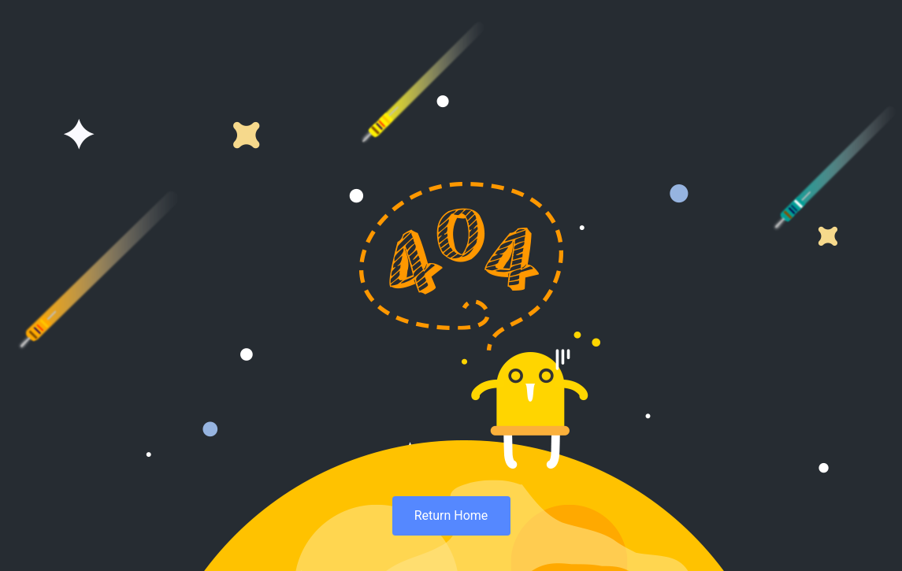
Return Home (451, 515)
